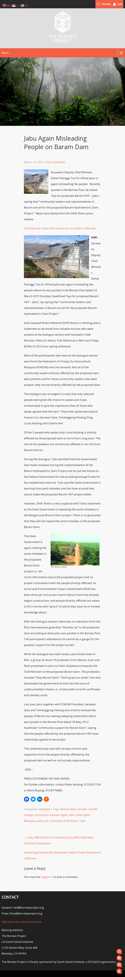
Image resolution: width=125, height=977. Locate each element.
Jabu (72, 815)
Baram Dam (68, 809)
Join (120, 4)
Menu (5, 53)
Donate (106, 4)
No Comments (56, 162)
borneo (82, 809)
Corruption (42, 815)
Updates (44, 809)
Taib (82, 821)
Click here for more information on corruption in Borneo (60, 228)
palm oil (42, 821)
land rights (83, 815)
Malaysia (30, 821)
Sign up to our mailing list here (21, 922)
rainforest (55, 821)
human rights (58, 815)
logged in (47, 877)
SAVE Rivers (70, 821)
